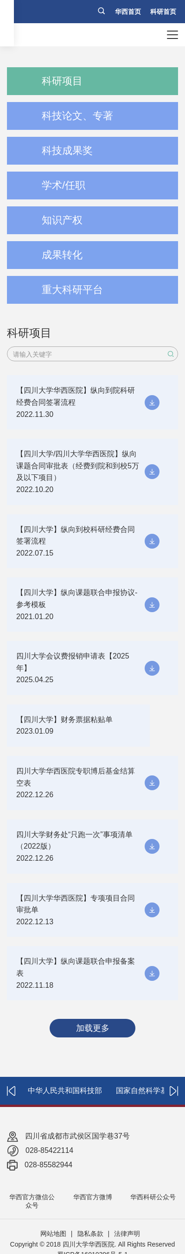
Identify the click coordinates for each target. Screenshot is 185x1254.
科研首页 (163, 11)
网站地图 (53, 1233)
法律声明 (127, 1233)
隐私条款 (90, 1233)
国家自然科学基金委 (149, 1090)
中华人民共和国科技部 (65, 1090)
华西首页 (128, 11)
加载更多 (92, 1028)
